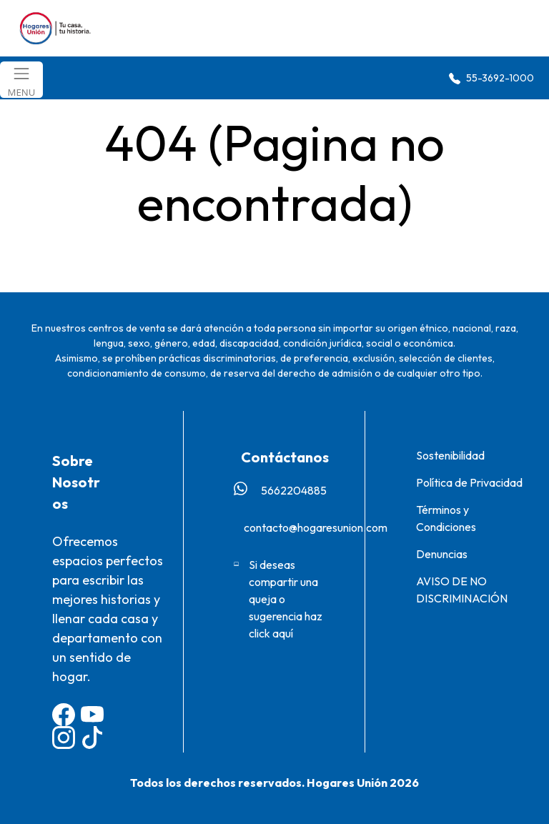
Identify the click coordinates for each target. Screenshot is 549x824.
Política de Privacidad (469, 482)
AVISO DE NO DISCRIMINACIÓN (462, 589)
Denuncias (442, 554)
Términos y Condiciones (446, 518)
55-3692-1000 (491, 78)
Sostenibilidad (450, 455)
